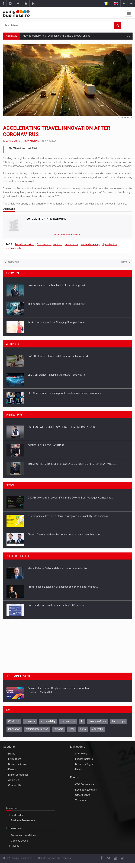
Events (12, 769)
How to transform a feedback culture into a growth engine (56, 35)
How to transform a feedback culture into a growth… (58, 285)
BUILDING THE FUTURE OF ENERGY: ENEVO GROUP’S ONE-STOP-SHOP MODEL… (72, 463)
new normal (71, 244)
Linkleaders (14, 758)
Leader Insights (84, 758)
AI (82, 721)
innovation (14, 729)
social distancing (90, 244)
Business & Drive (17, 764)
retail (71, 729)
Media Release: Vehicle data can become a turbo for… (58, 568)
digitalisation (109, 244)
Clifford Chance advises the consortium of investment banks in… (64, 534)
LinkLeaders (17, 815)
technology (118, 721)
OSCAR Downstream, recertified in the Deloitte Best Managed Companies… (70, 497)
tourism (57, 244)
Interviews (81, 753)
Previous (12, 262)
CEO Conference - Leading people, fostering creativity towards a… (65, 393)
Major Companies (18, 774)
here (123, 203)
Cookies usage (19, 840)
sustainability (13, 248)
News (78, 769)
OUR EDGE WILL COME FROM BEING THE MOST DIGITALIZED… (62, 427)
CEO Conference (84, 784)
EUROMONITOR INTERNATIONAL (22, 140)
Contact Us (14, 785)
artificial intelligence (37, 729)
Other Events (82, 795)
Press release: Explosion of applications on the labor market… (63, 586)
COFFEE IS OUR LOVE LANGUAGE (46, 445)
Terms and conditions (23, 835)
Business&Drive (98, 721)
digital (83, 729)
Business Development (24, 820)
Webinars (80, 800)
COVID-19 (13, 721)
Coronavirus (44, 244)
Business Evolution (86, 789)
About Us (13, 780)
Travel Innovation (24, 244)
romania (58, 729)
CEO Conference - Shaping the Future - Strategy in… (57, 374)
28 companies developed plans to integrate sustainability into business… (69, 516)
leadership (98, 729)
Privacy (15, 846)
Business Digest (84, 764)
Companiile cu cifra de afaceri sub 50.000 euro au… (57, 605)
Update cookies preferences (54, 858)
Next (125, 262)
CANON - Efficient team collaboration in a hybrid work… (59, 356)
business (30, 721)
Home (11, 753)
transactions (68, 721)
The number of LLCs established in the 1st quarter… (57, 303)
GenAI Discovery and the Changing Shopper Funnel (56, 322)
